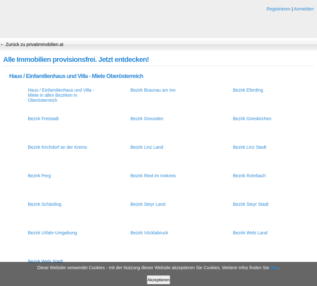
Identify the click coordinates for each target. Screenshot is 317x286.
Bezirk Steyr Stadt (250, 204)
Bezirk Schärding (44, 204)
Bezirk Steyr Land (147, 204)
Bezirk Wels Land (250, 232)
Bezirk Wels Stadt (45, 261)
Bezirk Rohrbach (249, 175)
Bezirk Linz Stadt (249, 147)
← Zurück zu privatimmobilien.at (31, 44)
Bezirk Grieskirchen (252, 118)
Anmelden (304, 8)
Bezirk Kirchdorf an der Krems (57, 147)
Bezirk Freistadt (43, 118)
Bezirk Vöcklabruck (149, 232)
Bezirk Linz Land (146, 147)
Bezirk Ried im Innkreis (153, 175)
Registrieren (278, 8)
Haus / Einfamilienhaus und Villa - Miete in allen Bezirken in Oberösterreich (61, 95)
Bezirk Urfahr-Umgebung (52, 232)
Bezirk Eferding (248, 90)
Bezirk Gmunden (146, 118)
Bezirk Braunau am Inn (152, 90)
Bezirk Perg (39, 175)
